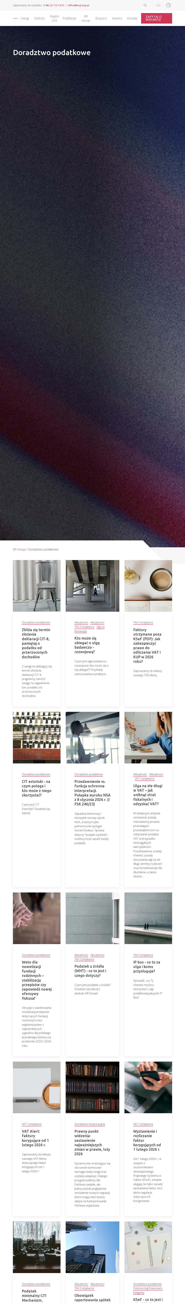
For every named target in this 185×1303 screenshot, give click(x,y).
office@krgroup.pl (78, 5)
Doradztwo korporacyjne (89, 1130)
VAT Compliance (145, 779)
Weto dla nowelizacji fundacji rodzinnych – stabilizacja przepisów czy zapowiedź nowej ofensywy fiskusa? (37, 981)
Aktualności (81, 622)
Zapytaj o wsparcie (154, 18)
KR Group (19, 549)
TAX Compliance (84, 627)
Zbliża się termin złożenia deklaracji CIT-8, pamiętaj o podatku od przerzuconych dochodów (36, 643)
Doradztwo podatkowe (36, 622)
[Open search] (148, 5)
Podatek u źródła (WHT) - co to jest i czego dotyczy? (90, 971)
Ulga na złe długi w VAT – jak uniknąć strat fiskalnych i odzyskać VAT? (147, 795)
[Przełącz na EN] (158, 5)
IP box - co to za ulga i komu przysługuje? (146, 967)
